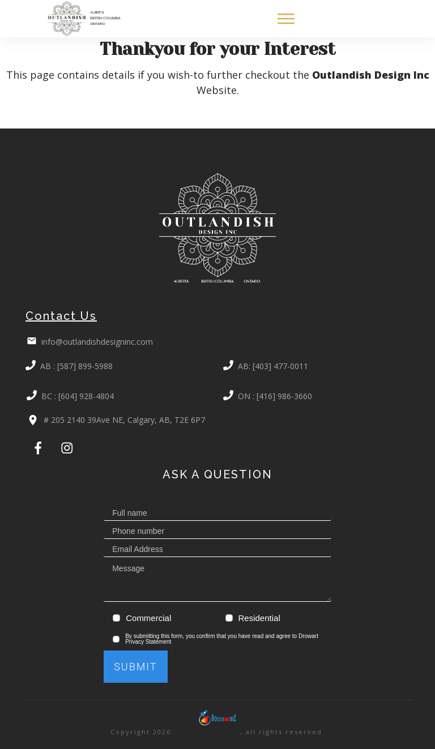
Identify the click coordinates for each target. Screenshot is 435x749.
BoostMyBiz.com (207, 731)
